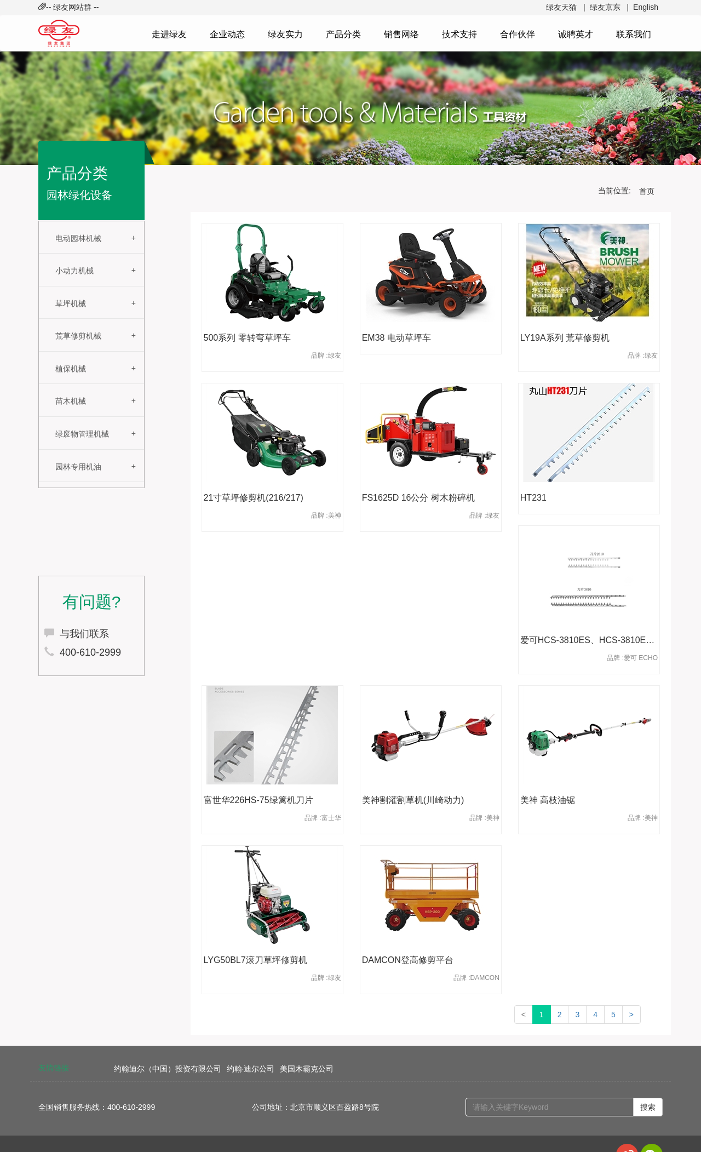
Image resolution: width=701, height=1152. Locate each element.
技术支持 (459, 34)
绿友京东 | (609, 7)
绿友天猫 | (565, 7)
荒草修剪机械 (78, 335)
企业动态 (227, 34)
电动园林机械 (78, 238)
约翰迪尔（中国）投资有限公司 (167, 1068)
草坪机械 (70, 303)
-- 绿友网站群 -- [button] (68, 7)
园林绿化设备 (79, 195)
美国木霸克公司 (307, 1068)
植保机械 (70, 368)
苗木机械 (70, 401)
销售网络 (401, 34)
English (645, 7)
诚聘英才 (575, 34)
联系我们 (633, 34)
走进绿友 (169, 34)
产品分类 (343, 34)
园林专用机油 (78, 466)
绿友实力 (285, 34)
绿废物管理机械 (82, 433)
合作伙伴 (517, 34)
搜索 (648, 1107)
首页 (646, 191)
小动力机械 (74, 270)
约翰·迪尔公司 (251, 1068)
